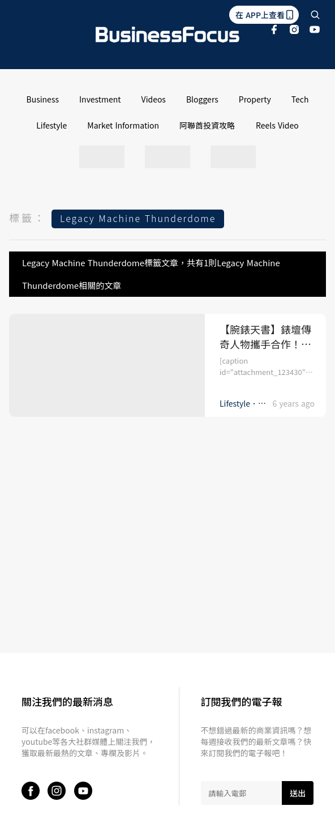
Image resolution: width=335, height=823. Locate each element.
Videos (153, 99)
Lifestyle (51, 125)
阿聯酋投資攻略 (207, 125)
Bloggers (202, 99)
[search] (315, 15)
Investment (100, 99)
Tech (300, 99)
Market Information (123, 125)
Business (42, 99)
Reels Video (277, 125)
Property (255, 99)
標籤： (27, 217)
